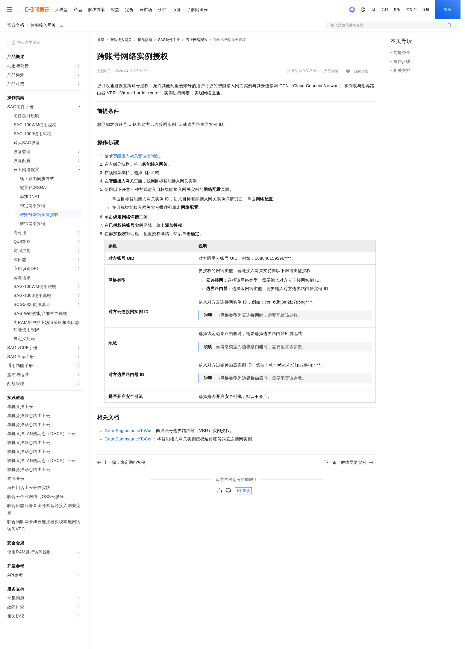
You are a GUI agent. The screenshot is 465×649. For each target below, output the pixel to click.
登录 (447, 9)
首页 (100, 40)
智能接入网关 (43, 25)
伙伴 (162, 9)
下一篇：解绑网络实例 (348, 462)
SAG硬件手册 (169, 40)
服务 (176, 9)
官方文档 (15, 25)
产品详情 (331, 71)
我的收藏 (361, 71)
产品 (78, 9)
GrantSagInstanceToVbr (128, 430)
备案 (397, 9)
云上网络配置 (196, 40)
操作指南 (145, 40)
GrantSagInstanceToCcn (128, 439)
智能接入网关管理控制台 (136, 155)
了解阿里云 (197, 9)
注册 (425, 9)
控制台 (411, 9)
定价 (129, 9)
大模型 (61, 9)
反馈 (243, 491)
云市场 (146, 9)
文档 (384, 9)
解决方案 (96, 9)
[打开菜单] (9, 9)
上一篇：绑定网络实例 (121, 462)
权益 (115, 9)
